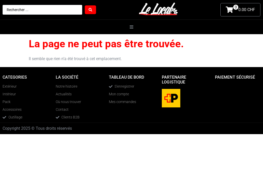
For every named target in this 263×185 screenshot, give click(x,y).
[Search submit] (90, 9)
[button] (131, 27)
